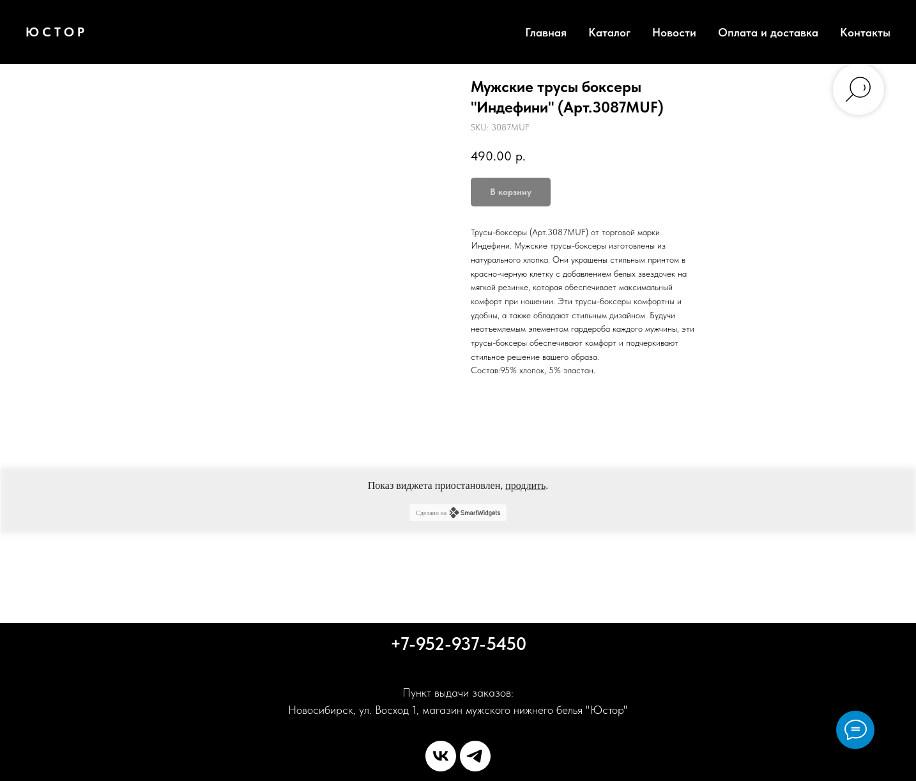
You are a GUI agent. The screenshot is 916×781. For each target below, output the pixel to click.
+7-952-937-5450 (458, 643)
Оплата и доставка (768, 32)
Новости (674, 32)
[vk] (440, 756)
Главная (546, 32)
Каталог (609, 32)
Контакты (865, 32)
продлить (525, 485)
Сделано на (458, 512)
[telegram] (475, 756)
